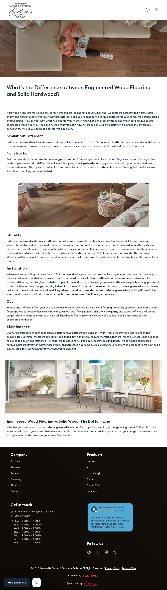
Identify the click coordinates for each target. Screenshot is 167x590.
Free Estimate (17, 582)
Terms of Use (129, 568)
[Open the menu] (156, 9)
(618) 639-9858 (22, 516)
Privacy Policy (112, 568)
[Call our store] (36, 582)
